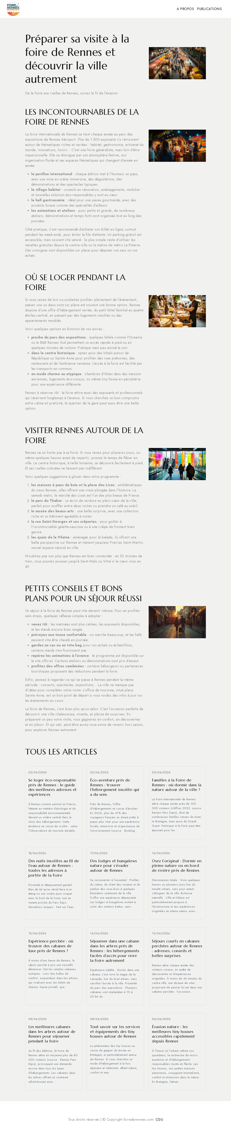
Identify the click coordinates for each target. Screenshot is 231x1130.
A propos (185, 8)
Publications (209, 8)
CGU (159, 1119)
